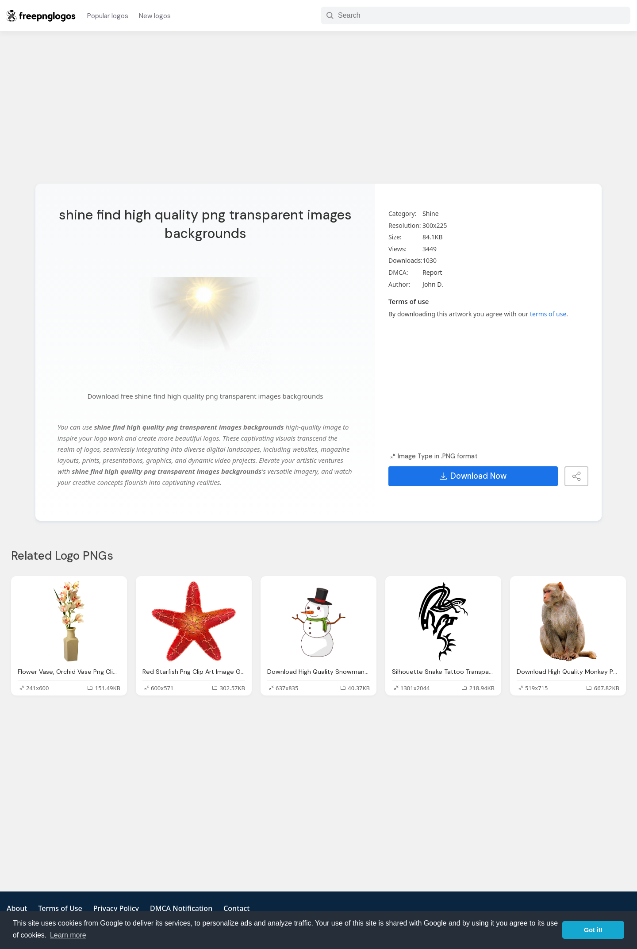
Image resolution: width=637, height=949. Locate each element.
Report (432, 272)
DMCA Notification (181, 908)
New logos (155, 16)
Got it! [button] (593, 930)
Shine (430, 213)
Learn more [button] (68, 935)
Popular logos (107, 16)
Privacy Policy (116, 908)
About (17, 908)
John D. (432, 284)
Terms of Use (60, 908)
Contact (236, 908)
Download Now (473, 476)
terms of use (548, 314)
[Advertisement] (318, 113)
